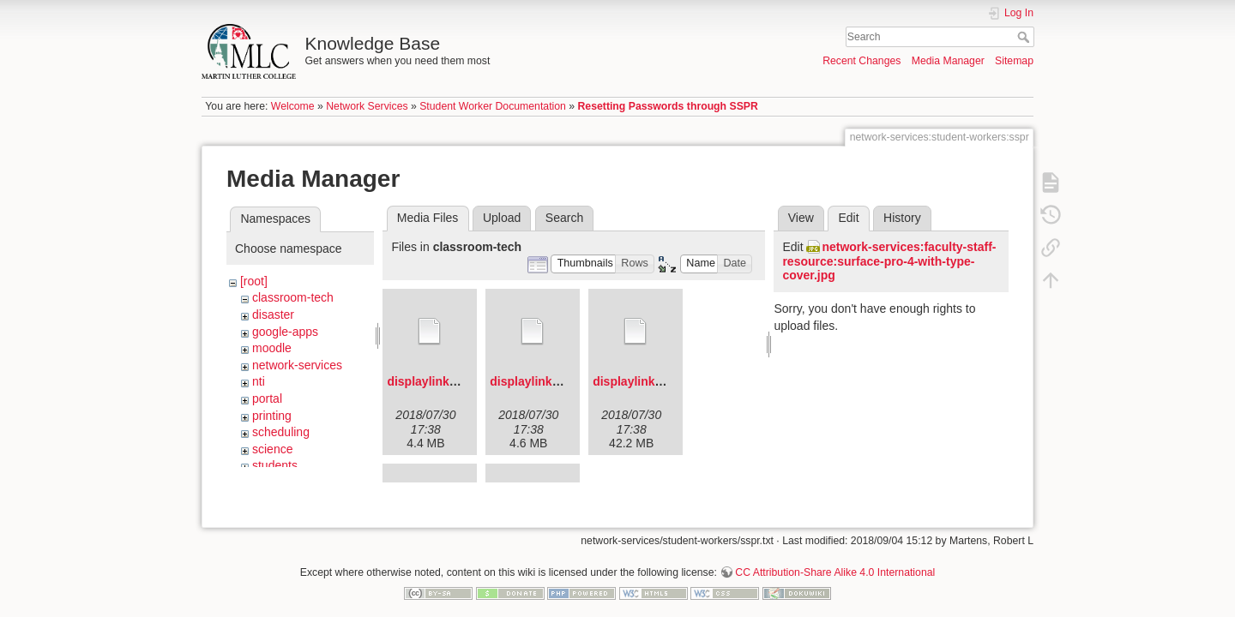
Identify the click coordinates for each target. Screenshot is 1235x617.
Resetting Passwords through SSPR (668, 106)
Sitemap (1014, 61)
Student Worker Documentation (492, 106)
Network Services (366, 106)
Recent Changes (861, 61)
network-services (297, 365)
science (272, 449)
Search (1025, 37)
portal (267, 398)
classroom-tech (293, 297)
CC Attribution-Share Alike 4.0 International (835, 560)
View (801, 218)
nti (258, 381)
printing (272, 415)
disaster (273, 314)
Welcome (293, 106)
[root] (254, 281)
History (902, 218)
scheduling (281, 432)
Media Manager (948, 61)
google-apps (285, 331)
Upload (502, 218)
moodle (272, 348)
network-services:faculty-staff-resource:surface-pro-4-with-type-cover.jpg (889, 261)
